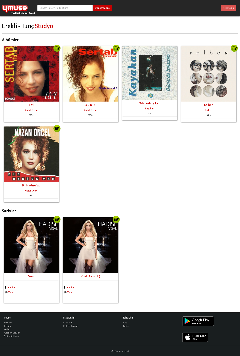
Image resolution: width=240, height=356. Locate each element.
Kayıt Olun (67, 323)
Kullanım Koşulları (12, 333)
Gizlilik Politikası (11, 336)
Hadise (11, 287)
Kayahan (149, 108)
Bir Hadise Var (31, 185)
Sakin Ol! (90, 105)
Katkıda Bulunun (70, 326)
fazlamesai (124, 351)
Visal (31, 276)
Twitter (126, 326)
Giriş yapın (228, 8)
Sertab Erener (31, 110)
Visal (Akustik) (90, 276)
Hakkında (8, 323)
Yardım (7, 329)
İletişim (7, 326)
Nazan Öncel (31, 190)
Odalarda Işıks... (149, 103)
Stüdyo (44, 26)
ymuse (15, 8)
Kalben (208, 105)
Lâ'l (31, 105)
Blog (125, 323)
